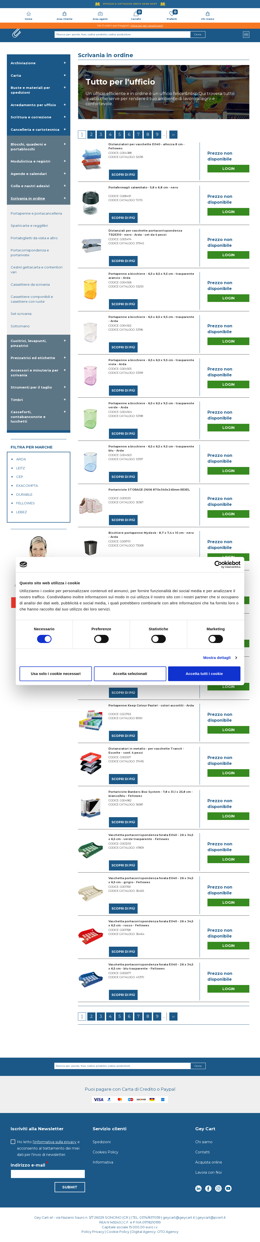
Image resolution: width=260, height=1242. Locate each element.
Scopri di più (123, 174)
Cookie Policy (117, 1232)
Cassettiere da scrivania (30, 284)
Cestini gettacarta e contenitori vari (36, 269)
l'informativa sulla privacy (54, 1142)
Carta (16, 75)
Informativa (103, 1162)
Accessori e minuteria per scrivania (34, 372)
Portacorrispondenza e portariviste (30, 252)
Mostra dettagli (217, 657)
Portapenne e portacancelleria (36, 213)
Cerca (198, 1066)
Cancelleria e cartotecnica (35, 129)
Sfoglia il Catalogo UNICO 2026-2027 (130, 3)
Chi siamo (204, 1142)
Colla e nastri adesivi (30, 186)
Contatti (202, 1152)
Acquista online (208, 1162)
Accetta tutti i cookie (204, 673)
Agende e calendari (29, 174)
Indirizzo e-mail (28, 1165)
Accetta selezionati (130, 673)
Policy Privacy (93, 1232)
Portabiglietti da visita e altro (34, 238)
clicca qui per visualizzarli (147, 25)
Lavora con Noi (208, 1172)
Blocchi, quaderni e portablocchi (28, 146)
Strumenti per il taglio (31, 387)
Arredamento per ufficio (33, 105)
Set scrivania (21, 314)
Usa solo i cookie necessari (56, 673)
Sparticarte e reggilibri (29, 225)
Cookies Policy (105, 1152)
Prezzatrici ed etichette (33, 358)
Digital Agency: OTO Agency (155, 1232)
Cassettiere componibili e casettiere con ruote (32, 299)
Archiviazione (23, 63)
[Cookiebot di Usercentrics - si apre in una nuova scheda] (218, 564)
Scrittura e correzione (31, 117)
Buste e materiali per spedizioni (30, 90)
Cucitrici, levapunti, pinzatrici (28, 343)
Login (228, 168)
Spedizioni (102, 1142)
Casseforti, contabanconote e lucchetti (28, 416)
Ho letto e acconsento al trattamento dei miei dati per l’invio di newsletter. (48, 1148)
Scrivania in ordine (28, 198)
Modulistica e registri (30, 161)
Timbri (17, 400)
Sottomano (20, 326)
